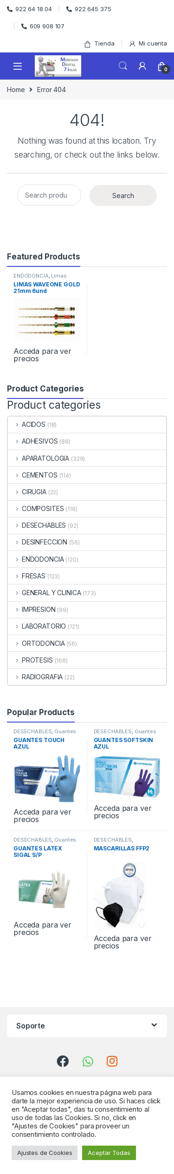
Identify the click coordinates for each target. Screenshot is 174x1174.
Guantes (65, 731)
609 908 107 (42, 26)
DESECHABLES (37, 525)
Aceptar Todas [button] (109, 1152)
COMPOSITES (36, 508)
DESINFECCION (37, 542)
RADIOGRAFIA (35, 677)
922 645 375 (88, 9)
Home (16, 89)
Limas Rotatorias (40, 278)
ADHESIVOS (33, 441)
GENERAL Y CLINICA (44, 593)
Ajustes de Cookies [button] (44, 1152)
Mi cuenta (148, 43)
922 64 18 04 (29, 9)
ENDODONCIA (31, 275)
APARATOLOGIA (38, 458)
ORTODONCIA (36, 643)
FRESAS (26, 576)
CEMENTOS (33, 475)
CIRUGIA (27, 492)
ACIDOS (26, 424)
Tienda (99, 43)
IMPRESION (32, 609)
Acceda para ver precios (42, 354)
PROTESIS (30, 660)
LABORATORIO (37, 626)
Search (123, 66)
